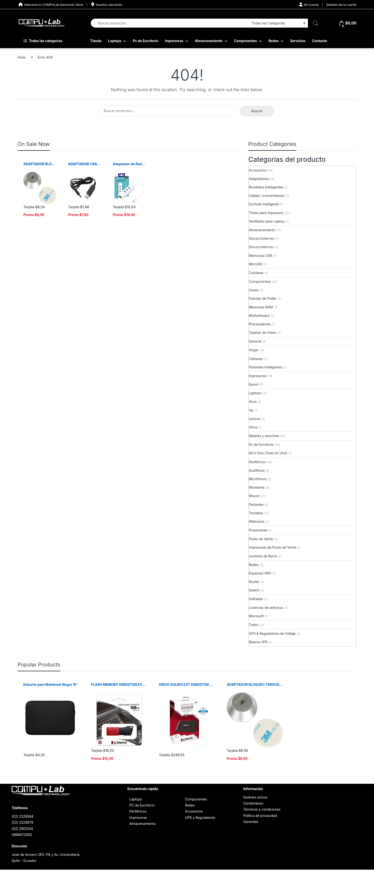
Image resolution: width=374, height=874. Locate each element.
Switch (254, 590)
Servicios (297, 41)
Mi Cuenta (309, 4)
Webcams (257, 521)
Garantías (250, 822)
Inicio (22, 57)
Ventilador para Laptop (266, 221)
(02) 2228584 (22, 816)
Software (256, 599)
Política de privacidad (260, 816)
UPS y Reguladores (200, 817)
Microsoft (256, 616)
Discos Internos (261, 247)
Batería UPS (258, 642)
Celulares (256, 273)
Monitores (257, 487)
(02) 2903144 (22, 829)
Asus (253, 401)
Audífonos (257, 470)
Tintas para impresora (266, 213)
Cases (254, 290)
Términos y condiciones (262, 809)
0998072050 (22, 835)
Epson (254, 384)
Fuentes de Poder (262, 298)
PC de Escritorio (141, 805)
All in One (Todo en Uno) (268, 453)
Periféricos (257, 462)
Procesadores (260, 324)
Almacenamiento (208, 41)
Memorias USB (260, 256)
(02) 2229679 (22, 822)
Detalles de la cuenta (341, 5)
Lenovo (254, 419)
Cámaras (256, 359)
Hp (251, 410)
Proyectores (258, 530)
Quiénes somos (255, 797)
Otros (253, 427)
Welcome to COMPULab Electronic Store (50, 4)
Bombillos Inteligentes (266, 187)
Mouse (254, 496)
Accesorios (258, 170)
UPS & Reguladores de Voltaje (272, 633)
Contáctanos (253, 803)
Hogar (254, 350)
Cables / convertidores (266, 196)
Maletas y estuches (264, 436)
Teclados (256, 513)
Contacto (319, 41)
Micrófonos (258, 479)
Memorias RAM (261, 307)
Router (254, 582)
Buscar (257, 111)
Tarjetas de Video (262, 332)
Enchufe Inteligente (264, 204)
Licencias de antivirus (266, 607)
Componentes (245, 41)
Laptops (114, 41)
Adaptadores (259, 179)
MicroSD (255, 264)
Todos (254, 625)
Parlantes (256, 504)
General (255, 341)
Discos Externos (261, 238)
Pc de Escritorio (145, 41)
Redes (273, 41)
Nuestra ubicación (106, 4)
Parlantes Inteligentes (265, 367)
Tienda (95, 41)
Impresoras (174, 41)
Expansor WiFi (260, 573)
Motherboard (259, 316)
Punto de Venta (261, 539)
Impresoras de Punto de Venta (272, 547)
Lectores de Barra (263, 556)
